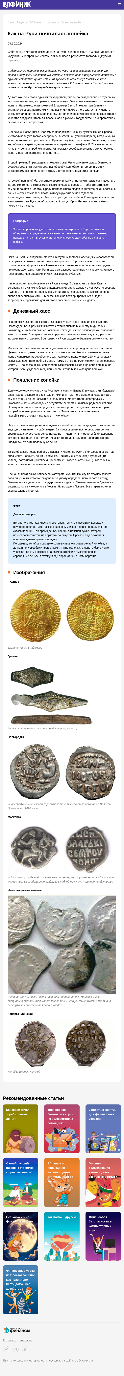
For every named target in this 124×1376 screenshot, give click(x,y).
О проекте (9, 1340)
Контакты (25, 1340)
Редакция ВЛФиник (29, 22)
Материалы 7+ (71, 22)
